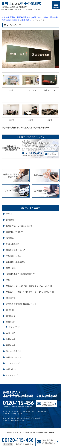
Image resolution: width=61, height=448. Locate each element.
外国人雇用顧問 (12, 244)
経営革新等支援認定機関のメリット (21, 304)
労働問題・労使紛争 (14, 232)
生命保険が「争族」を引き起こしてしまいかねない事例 (30, 292)
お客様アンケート (13, 357)
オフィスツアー (15, 327)
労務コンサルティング (15, 250)
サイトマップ (11, 375)
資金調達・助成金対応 (15, 262)
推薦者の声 (11, 339)
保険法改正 (11, 298)
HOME (9, 214)
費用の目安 (11, 316)
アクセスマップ (12, 363)
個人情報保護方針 (13, 351)
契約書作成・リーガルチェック (19, 226)
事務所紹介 (11, 322)
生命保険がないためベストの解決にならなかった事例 (29, 286)
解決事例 (10, 310)
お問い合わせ (11, 369)
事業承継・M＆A (13, 256)
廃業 (8, 280)
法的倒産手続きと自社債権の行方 (20, 274)
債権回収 (10, 238)
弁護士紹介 (11, 333)
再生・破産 (11, 268)
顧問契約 (10, 220)
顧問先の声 (11, 345)
